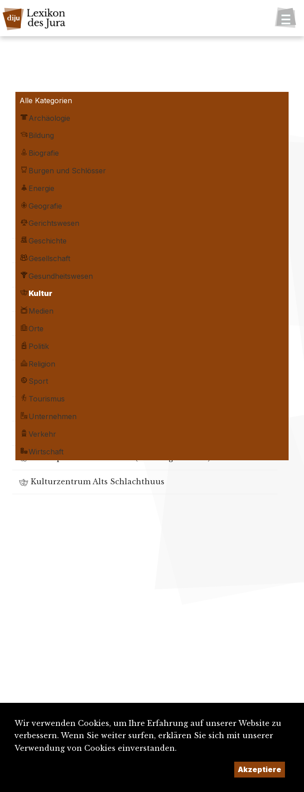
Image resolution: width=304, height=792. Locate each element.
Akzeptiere (259, 769)
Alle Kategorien (45, 100)
